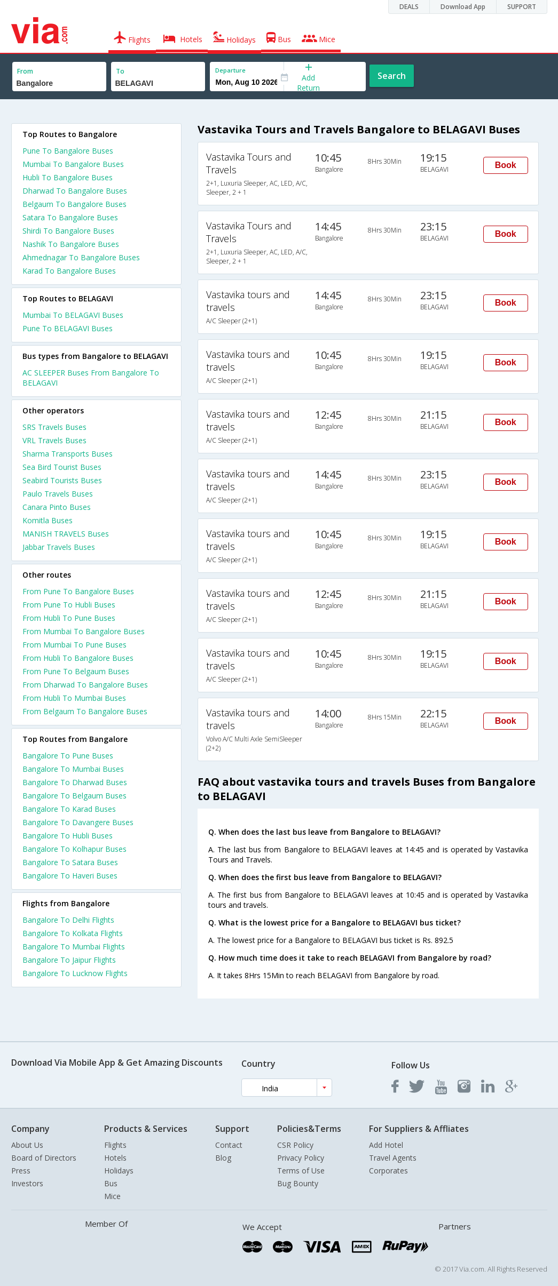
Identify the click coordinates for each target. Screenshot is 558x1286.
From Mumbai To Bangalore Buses (83, 631)
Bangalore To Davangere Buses (77, 822)
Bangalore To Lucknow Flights (75, 973)
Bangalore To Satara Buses (70, 862)
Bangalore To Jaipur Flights (69, 960)
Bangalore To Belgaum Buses (74, 795)
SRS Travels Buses (54, 427)
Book (505, 165)
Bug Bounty (297, 1183)
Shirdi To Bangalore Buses (68, 231)
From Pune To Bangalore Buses (78, 591)
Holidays (118, 1170)
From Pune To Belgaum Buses (75, 671)
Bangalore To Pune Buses (67, 755)
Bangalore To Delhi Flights (68, 920)
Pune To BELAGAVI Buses (67, 328)
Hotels (115, 1158)
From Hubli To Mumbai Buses (74, 698)
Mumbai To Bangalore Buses (73, 164)
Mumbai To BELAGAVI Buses (72, 315)
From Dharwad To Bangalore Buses (85, 685)
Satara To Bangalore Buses (70, 217)
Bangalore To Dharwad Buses (74, 782)
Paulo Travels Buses (57, 494)
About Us (27, 1145)
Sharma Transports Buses (67, 454)
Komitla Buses (47, 520)
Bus (110, 1183)
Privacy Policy (300, 1158)
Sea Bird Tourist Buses (61, 467)
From (25, 71)
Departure (230, 70)
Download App (463, 6)
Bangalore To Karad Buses (69, 809)
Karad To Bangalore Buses (69, 271)
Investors (27, 1183)
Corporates (388, 1170)
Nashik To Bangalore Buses (70, 244)
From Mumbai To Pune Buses (74, 645)
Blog (223, 1158)
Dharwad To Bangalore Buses (74, 191)
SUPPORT (521, 6)
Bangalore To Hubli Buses (67, 835)
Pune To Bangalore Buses (67, 151)
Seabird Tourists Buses (62, 480)
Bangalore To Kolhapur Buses (74, 849)
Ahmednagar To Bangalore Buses (81, 257)
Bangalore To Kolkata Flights (72, 933)
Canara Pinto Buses (56, 507)
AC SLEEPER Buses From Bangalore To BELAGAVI (90, 378)
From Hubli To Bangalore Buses (77, 658)
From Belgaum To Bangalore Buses (84, 711)
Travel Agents (392, 1158)
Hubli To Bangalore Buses (67, 177)
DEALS (409, 6)
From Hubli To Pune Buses (68, 618)
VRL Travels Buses (54, 440)
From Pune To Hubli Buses (68, 605)
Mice (112, 1196)
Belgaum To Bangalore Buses (74, 204)
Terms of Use (301, 1170)
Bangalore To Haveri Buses (69, 875)
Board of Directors (43, 1158)
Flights (115, 1145)
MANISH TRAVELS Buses (65, 534)
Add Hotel (386, 1145)
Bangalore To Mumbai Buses (73, 769)
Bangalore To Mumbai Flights (73, 946)
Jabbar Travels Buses (58, 547)
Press (20, 1170)
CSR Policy (295, 1145)
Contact (228, 1145)
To (120, 71)
